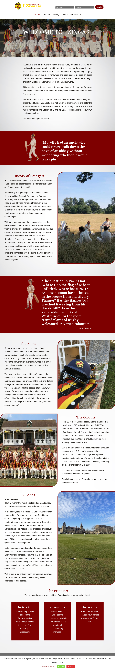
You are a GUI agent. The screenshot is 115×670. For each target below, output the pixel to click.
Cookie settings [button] (48, 666)
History (56, 15)
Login (99, 7)
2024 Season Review (71, 15)
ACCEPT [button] (61, 666)
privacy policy (57, 662)
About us (46, 15)
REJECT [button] (71, 666)
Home (37, 15)
